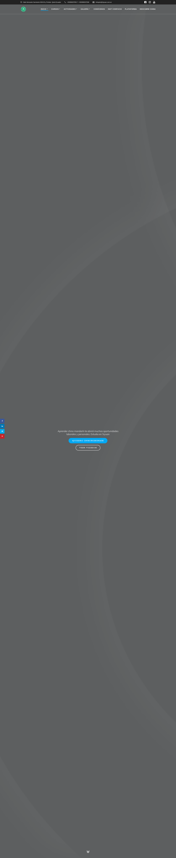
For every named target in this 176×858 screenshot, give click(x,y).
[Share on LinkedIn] (2, 426)
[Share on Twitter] (2, 431)
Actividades (70, 9)
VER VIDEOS (88, 448)
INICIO (43, 9)
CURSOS (55, 9)
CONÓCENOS (99, 9)
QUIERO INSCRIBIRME (88, 440)
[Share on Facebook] (2, 421)
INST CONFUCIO (115, 9)
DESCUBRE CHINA (148, 9)
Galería (85, 9)
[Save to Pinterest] (2, 436)
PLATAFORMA (131, 9)
